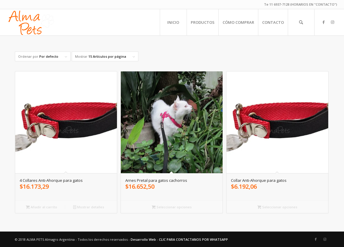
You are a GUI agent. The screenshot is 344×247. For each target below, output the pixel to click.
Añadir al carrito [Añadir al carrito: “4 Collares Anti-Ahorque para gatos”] (41, 207)
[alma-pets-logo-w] (31, 22)
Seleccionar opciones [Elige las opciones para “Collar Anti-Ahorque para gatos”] (277, 207)
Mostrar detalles (88, 207)
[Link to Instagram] (332, 22)
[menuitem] (173, 22)
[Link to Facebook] (323, 22)
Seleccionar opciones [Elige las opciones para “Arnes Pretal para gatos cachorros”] (172, 207)
